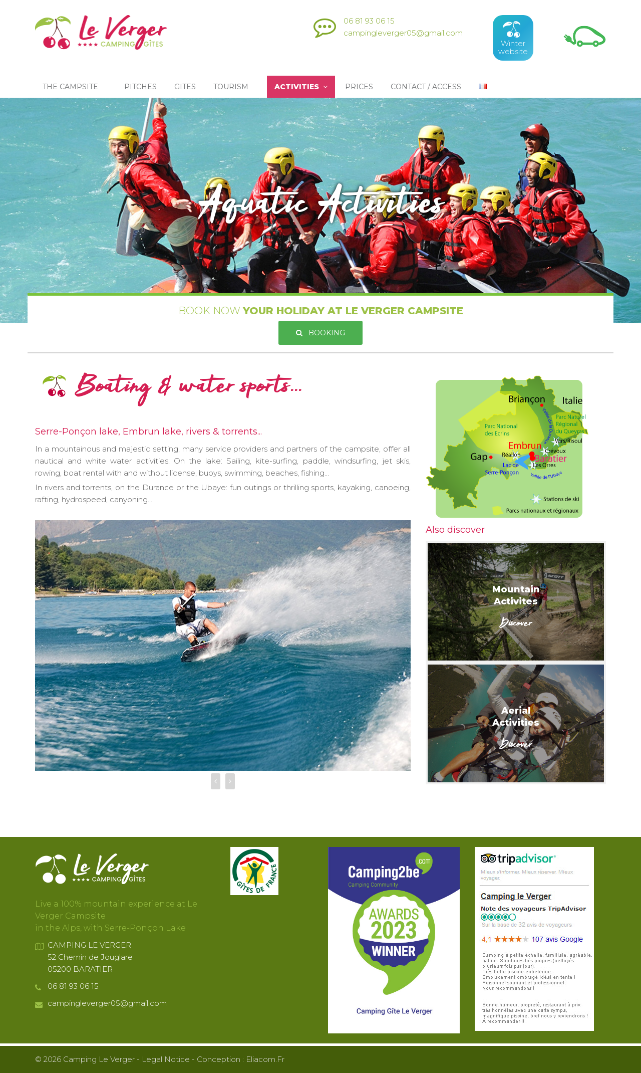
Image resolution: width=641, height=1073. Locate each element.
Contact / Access (426, 86)
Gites (185, 86)
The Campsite (72, 86)
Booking (320, 332)
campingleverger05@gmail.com (403, 33)
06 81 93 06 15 (369, 21)
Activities (301, 86)
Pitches (140, 86)
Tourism (232, 86)
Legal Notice (166, 1059)
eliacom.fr (265, 1059)
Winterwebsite (513, 38)
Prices (359, 86)
